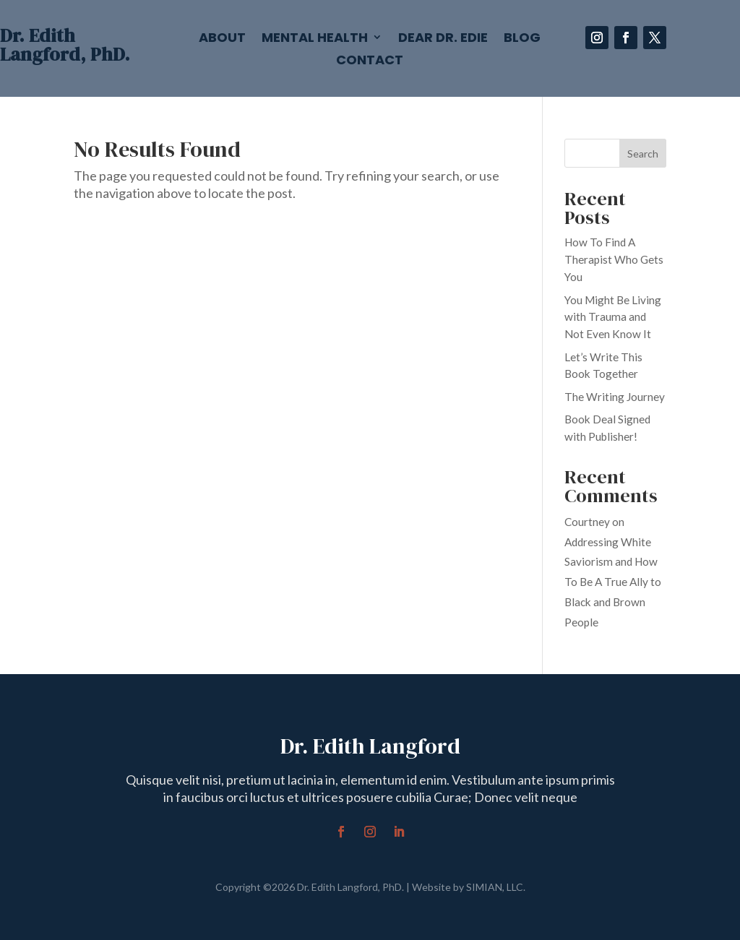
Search (642, 153)
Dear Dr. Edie (443, 39)
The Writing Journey (614, 396)
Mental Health (315, 39)
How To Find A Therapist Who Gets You (613, 259)
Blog (522, 39)
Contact (369, 61)
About (222, 39)
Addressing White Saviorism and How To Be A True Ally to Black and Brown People (612, 582)
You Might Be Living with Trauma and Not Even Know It (612, 317)
